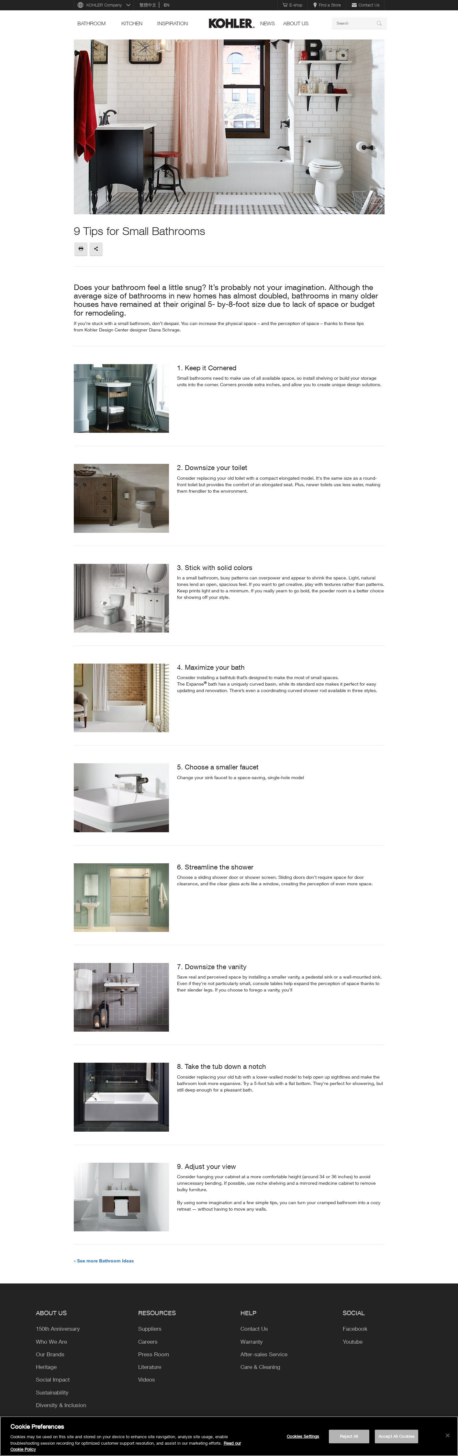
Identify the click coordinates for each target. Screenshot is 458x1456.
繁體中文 (148, 4)
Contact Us (365, 5)
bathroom (91, 23)
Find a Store (327, 5)
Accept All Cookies (396, 1436)
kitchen (131, 23)
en (166, 4)
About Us (295, 23)
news (267, 23)
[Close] (448, 1435)
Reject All (349, 1436)
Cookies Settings (303, 1436)
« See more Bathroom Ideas (104, 1260)
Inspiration (172, 23)
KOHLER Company (104, 4)
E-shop (292, 5)
